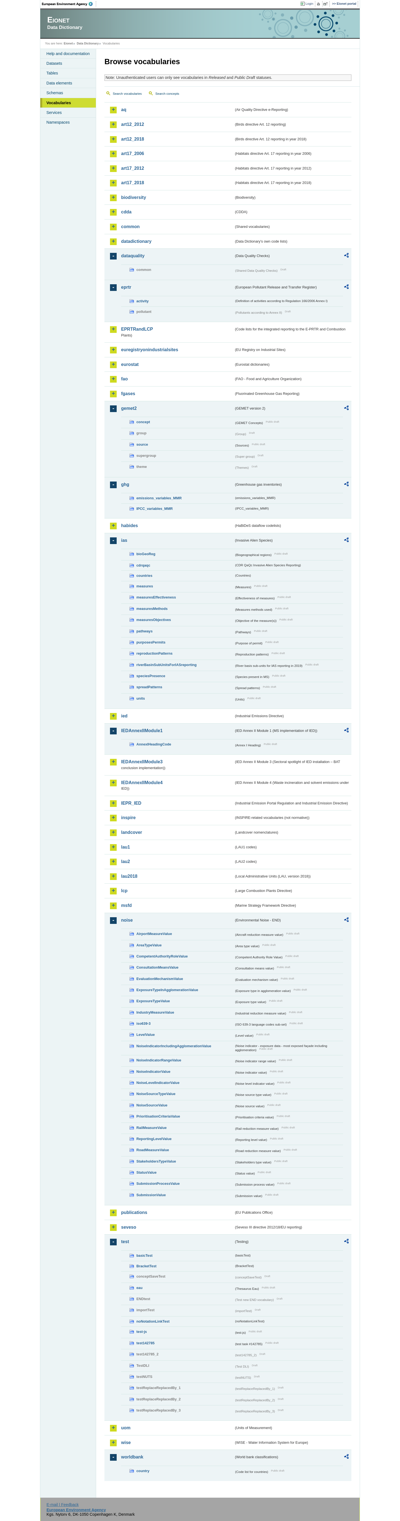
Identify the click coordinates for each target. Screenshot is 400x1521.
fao (124, 378)
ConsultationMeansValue (157, 967)
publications (134, 1212)
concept (143, 422)
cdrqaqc (143, 565)
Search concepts (167, 93)
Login (309, 3)
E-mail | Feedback (62, 1504)
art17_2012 (132, 168)
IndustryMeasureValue (155, 1012)
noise (127, 920)
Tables (52, 73)
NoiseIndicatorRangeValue (158, 1060)
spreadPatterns (149, 687)
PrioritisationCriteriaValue (158, 1116)
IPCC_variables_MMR (154, 509)
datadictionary (136, 241)
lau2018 (129, 876)
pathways (144, 631)
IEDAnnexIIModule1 (141, 730)
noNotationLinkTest (152, 1321)
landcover (131, 832)
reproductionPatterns (154, 653)
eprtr (126, 287)
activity (142, 301)
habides (129, 525)
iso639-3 (143, 1023)
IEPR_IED (131, 803)
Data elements (59, 83)
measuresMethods (152, 609)
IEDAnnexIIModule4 (141, 782)
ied (124, 716)
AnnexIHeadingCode (153, 744)
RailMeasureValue (151, 1128)
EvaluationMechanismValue (159, 979)
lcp (124, 890)
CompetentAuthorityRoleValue (162, 956)
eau (139, 1288)
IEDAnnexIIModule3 (141, 761)
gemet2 (129, 408)
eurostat (130, 364)
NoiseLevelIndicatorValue (157, 1083)
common (130, 226)
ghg (125, 484)
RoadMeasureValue (152, 1150)
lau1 (125, 847)
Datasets (54, 63)
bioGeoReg (145, 554)
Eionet (68, 43)
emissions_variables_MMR (159, 498)
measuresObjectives (153, 620)
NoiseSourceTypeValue (156, 1094)
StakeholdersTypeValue (156, 1161)
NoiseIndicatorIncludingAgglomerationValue (173, 1046)
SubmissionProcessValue (158, 1183)
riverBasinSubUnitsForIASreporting (166, 665)
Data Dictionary (88, 43)
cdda (126, 212)
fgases (128, 393)
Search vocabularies (127, 93)
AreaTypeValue (149, 945)
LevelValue (145, 1035)
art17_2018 (132, 182)
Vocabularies (58, 103)
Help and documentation (68, 53)
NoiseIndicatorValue (153, 1071)
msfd (126, 905)
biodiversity (133, 197)
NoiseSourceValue (152, 1105)
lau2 (125, 861)
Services (54, 112)
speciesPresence (150, 676)
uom (126, 1427)
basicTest (144, 1255)
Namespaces (58, 122)
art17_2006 (132, 153)
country (142, 1471)
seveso (128, 1227)
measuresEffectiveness (156, 597)
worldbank (132, 1457)
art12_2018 (132, 139)
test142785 (145, 1343)
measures (144, 586)
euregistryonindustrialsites (149, 349)
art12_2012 (132, 124)
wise (126, 1442)
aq (123, 109)
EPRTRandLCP (137, 329)
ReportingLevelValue (154, 1139)
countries (144, 576)
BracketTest (146, 1266)
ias (124, 540)
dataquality (132, 255)
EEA (69, 4)
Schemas (54, 93)
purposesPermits (151, 642)
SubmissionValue (151, 1195)
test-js (141, 1332)
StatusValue (146, 1172)
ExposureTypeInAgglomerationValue (167, 990)
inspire (128, 817)
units (140, 698)
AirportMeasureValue (154, 934)
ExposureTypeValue (153, 1001)
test (125, 1241)
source (142, 444)
